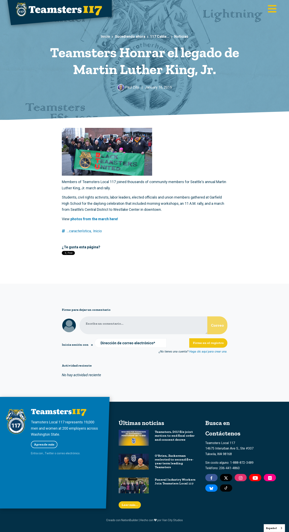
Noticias (181, 36)
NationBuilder (129, 520)
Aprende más (44, 444)
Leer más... (130, 505)
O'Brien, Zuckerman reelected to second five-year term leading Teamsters (174, 461)
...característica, (79, 231)
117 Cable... (159, 36)
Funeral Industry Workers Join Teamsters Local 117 (175, 481)
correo (61, 453)
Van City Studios (172, 520)
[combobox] (274, 528)
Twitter (49, 453)
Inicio (105, 36)
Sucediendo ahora (130, 36)
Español (271, 528)
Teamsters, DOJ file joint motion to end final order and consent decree (174, 435)
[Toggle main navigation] (272, 9)
